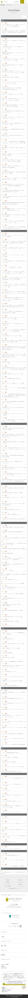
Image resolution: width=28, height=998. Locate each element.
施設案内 (3, 954)
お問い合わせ (4, 967)
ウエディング (4, 950)
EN (16, 1)
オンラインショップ (5, 959)
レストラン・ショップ (6, 941)
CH (18, 1)
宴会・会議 (3, 945)
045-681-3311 (11, 907)
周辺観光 (3, 966)
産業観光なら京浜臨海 (6, 990)
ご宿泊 (2, 936)
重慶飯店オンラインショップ (7, 988)
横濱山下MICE (4, 991)
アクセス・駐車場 (4, 964)
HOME (3, 4)
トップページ (4, 932)
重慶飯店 (3, 987)
